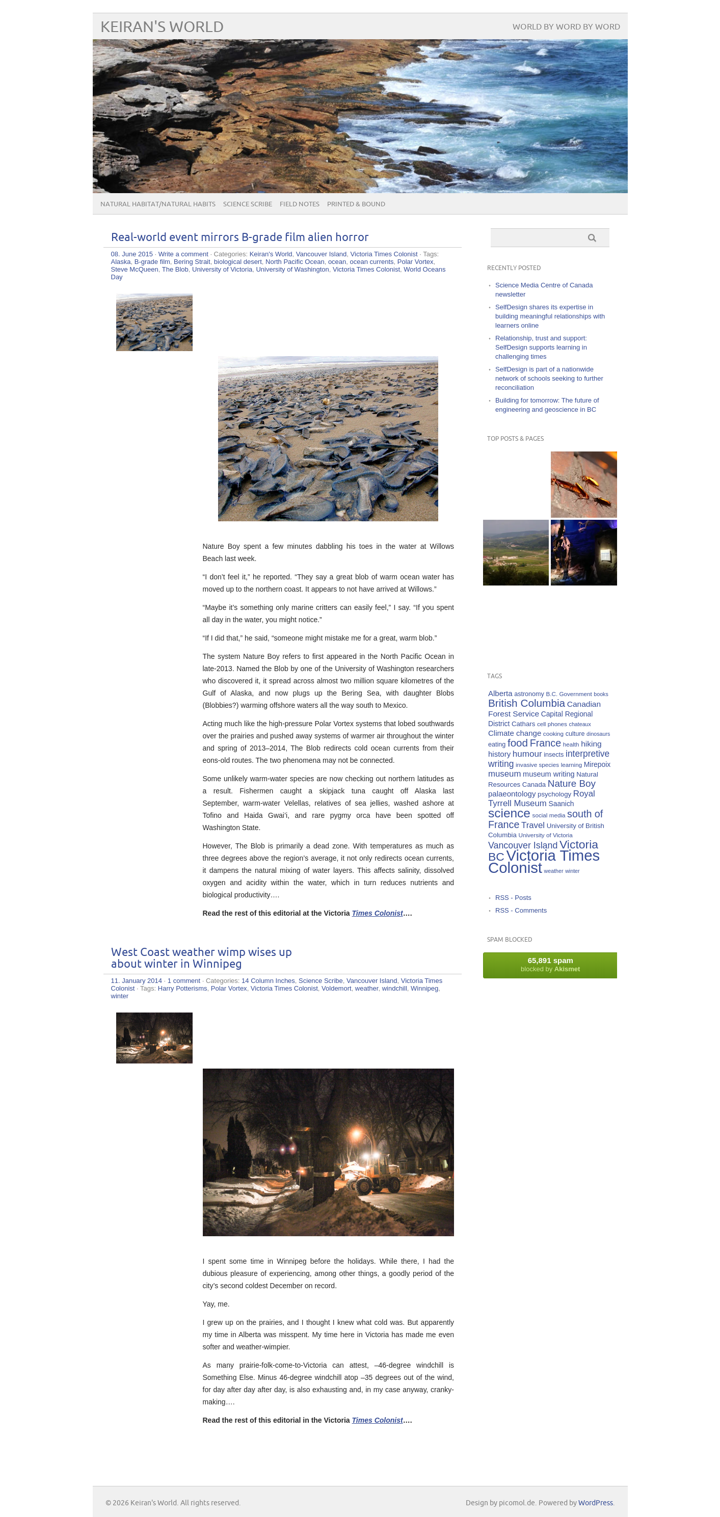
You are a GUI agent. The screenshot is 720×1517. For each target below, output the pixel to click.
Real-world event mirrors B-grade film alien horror (240, 238)
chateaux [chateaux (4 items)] (580, 724)
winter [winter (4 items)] (572, 871)
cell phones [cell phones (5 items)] (552, 724)
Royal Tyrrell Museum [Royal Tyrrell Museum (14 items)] (541, 798)
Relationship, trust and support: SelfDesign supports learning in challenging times (541, 347)
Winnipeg (424, 988)
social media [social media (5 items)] (549, 815)
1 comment (184, 980)
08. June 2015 (132, 254)
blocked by (551, 964)
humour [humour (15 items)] (527, 754)
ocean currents (372, 261)
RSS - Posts (513, 897)
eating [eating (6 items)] (496, 744)
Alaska (121, 261)
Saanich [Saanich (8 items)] (561, 804)
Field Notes (299, 204)
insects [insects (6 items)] (554, 754)
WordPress (595, 1503)
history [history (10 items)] (499, 754)
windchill (394, 988)
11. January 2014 (136, 980)
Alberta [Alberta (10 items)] (500, 693)
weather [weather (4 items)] (554, 871)
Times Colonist (377, 913)
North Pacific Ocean (295, 261)
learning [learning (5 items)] (571, 764)
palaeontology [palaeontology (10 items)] (512, 793)
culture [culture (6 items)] (575, 733)
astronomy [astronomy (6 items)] (529, 694)
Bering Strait (192, 261)
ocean (337, 261)
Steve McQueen (134, 269)
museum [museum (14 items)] (504, 774)
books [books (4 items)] (601, 694)
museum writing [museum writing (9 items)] (549, 774)
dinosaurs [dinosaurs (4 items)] (598, 734)
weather (367, 988)
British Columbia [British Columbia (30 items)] (526, 703)
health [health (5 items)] (571, 744)
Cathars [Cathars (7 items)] (523, 724)
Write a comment (183, 254)
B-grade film (152, 261)
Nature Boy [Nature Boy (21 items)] (572, 783)
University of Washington (292, 269)
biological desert (238, 261)
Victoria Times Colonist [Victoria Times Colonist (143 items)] (544, 861)
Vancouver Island (321, 254)
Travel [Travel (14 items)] (533, 825)
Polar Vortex (415, 261)
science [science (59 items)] (509, 813)
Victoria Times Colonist (384, 254)
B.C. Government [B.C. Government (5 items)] (569, 693)
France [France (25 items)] (545, 743)
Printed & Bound (356, 204)
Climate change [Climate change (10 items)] (514, 733)
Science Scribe (247, 204)
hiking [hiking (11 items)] (591, 743)
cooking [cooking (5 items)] (553, 733)
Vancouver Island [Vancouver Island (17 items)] (522, 845)
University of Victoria (222, 269)
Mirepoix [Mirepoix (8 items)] (597, 764)
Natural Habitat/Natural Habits (158, 204)
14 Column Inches (268, 980)
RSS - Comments (521, 910)
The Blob (175, 269)
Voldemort (337, 988)
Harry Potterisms (182, 988)
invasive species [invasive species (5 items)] (537, 764)
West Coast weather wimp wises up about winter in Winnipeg (201, 958)
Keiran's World (162, 27)
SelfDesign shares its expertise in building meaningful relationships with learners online (550, 316)
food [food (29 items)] (518, 743)
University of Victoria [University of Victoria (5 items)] (545, 835)
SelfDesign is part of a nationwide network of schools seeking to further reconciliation (549, 378)
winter (120, 996)
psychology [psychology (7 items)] (554, 794)
